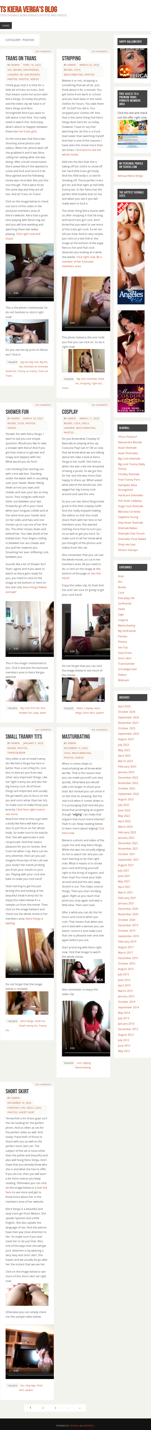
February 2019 (127, 941)
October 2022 (126, 788)
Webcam (123, 680)
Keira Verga (26, 1021)
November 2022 (128, 783)
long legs (30, 1385)
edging (87, 1062)
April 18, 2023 (32, 64)
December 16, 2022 (76, 748)
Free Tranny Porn (129, 479)
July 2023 (123, 745)
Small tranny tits (24, 736)
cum (79, 1062)
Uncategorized (127, 669)
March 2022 (125, 827)
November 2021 (128, 848)
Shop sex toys (127, 544)
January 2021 (126, 903)
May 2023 (124, 750)
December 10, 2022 (19, 1102)
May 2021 (124, 881)
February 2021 (127, 898)
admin (15, 64)
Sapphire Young (128, 517)
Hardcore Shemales (130, 495)
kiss (43, 708)
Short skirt (89, 712)
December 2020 (128, 909)
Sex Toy (123, 647)
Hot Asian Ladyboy (130, 501)
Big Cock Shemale (129, 458)
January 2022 (126, 838)
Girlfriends (31, 69)
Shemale (92, 378)
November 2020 (128, 914)
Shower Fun (17, 411)
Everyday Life (16, 1107)
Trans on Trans (21, 58)
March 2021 (125, 892)
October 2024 (126, 712)
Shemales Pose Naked (132, 539)
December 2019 (128, 925)
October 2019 (126, 931)
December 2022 (128, 777)
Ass (9, 69)
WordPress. (88, 1425)
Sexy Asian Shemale (130, 522)
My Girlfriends (30, 74)
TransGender (16, 752)
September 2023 (128, 734)
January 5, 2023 (33, 743)
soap (36, 712)
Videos (34, 79)
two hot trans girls (25, 131)
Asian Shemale (127, 448)
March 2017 (125, 952)
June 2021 (124, 876)
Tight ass (97, 383)
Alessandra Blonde (130, 442)
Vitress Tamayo (128, 550)
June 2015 (124, 980)
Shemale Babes (127, 528)
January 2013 (126, 1024)
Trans (65, 388)
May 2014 (124, 1013)
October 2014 (126, 1002)
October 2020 (126, 920)
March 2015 (125, 991)
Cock (77, 69)
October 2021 (126, 854)
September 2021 (128, 860)
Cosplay (70, 411)
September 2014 (128, 1007)
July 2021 (123, 870)
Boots (80, 708)
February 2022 (127, 832)
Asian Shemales (128, 453)
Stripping (71, 58)
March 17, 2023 (89, 418)
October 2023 (126, 728)
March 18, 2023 (33, 418)
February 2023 (127, 766)
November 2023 (128, 723)
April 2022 (124, 821)
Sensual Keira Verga (130, 176)
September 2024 (128, 717)
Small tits (11, 371)
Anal (121, 576)
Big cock (34, 362)
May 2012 (124, 1051)
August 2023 (126, 739)
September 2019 (128, 936)
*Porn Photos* (127, 437)
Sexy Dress (125, 653)
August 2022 (126, 799)
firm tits (35, 708)
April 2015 (124, 985)
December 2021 (128, 843)
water (43, 712)
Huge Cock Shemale (130, 506)
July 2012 (123, 1040)
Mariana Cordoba (129, 511)
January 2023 (126, 772)
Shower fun (25, 712)
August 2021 (126, 865)
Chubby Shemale (128, 474)
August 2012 (126, 1035)
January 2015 (126, 996)
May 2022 (124, 816)
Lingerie (12, 74)
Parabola (74, 1425)
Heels (85, 423)
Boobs (17, 69)
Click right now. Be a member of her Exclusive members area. (82, 261)
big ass (24, 362)
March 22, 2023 (89, 64)
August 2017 (126, 947)
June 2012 (124, 1045)
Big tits (44, 362)
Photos (24, 79)
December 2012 (128, 1029)
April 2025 (124, 706)
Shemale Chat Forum (131, 533)
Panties (12, 79)
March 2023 (125, 761)
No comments (43, 51)
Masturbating (73, 74)
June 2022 (124, 810)
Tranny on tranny (27, 371)
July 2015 (123, 974)
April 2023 (124, 755)
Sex (21, 366)
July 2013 (123, 1018)
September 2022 (128, 794)
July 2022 (123, 805)
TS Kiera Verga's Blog (28, 9)
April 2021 (124, 887)
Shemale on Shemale (36, 366)
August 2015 (126, 969)
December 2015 (128, 958)
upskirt (100, 712)
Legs (38, 1107)
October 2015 (126, 963)
